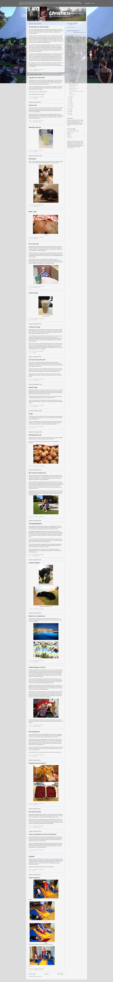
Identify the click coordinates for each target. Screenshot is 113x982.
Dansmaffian (83, 39)
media (83, 41)
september (71, 58)
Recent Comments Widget (81, 32)
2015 (69, 47)
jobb (37, 70)
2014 (69, 49)
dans (34, 870)
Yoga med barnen (34, 877)
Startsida (46, 974)
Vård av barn (33, 105)
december (71, 53)
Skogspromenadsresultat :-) (37, 763)
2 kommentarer (41, 318)
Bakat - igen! (33, 211)
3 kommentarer (41, 608)
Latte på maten (33, 293)
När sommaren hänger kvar (37, 473)
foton (37, 121)
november (71, 55)
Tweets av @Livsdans (71, 27)
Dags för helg (33, 387)
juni (70, 99)
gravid (68, 40)
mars (70, 103)
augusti (70, 96)
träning (39, 827)
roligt (84, 42)
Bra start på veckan (35, 812)
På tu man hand (34, 244)
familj (34, 661)
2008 (69, 113)
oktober (70, 56)
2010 (69, 110)
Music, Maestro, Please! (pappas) (73, 130)
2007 (69, 114)
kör (38, 70)
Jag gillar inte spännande (37, 77)
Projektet (70, 42)
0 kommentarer (41, 96)
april (70, 102)
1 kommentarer (41, 69)
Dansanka (69, 133)
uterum (77, 42)
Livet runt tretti (69, 137)
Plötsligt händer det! (35, 435)
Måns (36, 969)
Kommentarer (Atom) (38, 976)
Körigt (31, 414)
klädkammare (81, 42)
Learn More (87, 3)
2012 (69, 52)
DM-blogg (69, 41)
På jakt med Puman (70, 132)
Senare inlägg (32, 974)
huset (73, 41)
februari (70, 105)
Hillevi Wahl (69, 136)
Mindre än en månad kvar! (37, 616)
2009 (69, 111)
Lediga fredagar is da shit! (37, 667)
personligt (78, 39)
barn (80, 41)
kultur (78, 42)
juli (69, 97)
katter (39, 206)
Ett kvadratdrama (34, 731)
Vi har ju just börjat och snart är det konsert (42, 834)
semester (37, 661)
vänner (39, 726)
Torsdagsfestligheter (35, 523)
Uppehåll (31, 856)
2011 (69, 108)
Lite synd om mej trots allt (37, 359)
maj (70, 100)
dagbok (34, 70)
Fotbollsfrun (69, 134)
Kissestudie (32, 159)
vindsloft (74, 42)
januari (70, 106)
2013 (69, 50)
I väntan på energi (34, 327)
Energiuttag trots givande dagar (39, 27)
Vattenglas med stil (35, 127)
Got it (93, 3)
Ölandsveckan (79, 40)
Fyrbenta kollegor (34, 563)
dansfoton (77, 41)
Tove (39, 287)
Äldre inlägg (60, 974)
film (85, 41)
